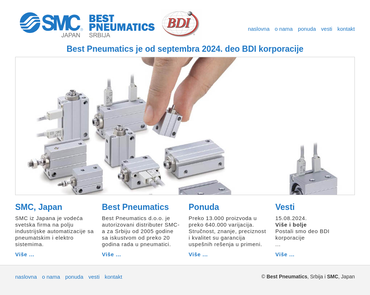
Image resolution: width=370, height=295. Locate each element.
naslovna (259, 29)
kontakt (346, 29)
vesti (326, 29)
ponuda (307, 29)
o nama (284, 29)
